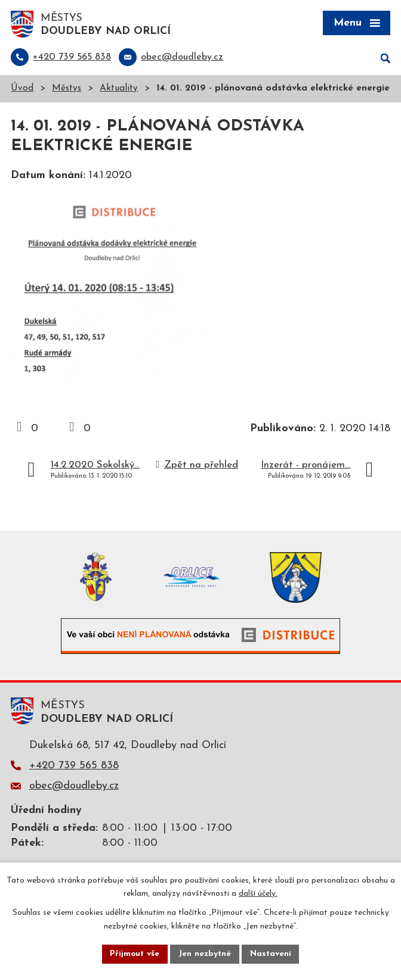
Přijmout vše (134, 953)
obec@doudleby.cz (74, 787)
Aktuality (119, 89)
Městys (66, 89)
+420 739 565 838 (74, 766)
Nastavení (271, 953)
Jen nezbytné (205, 953)
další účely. (258, 893)
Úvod (22, 89)
